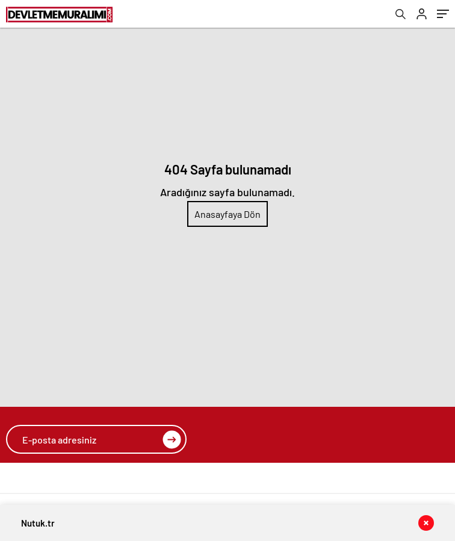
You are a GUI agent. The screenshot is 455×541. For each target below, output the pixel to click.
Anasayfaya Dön (227, 214)
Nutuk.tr (38, 523)
